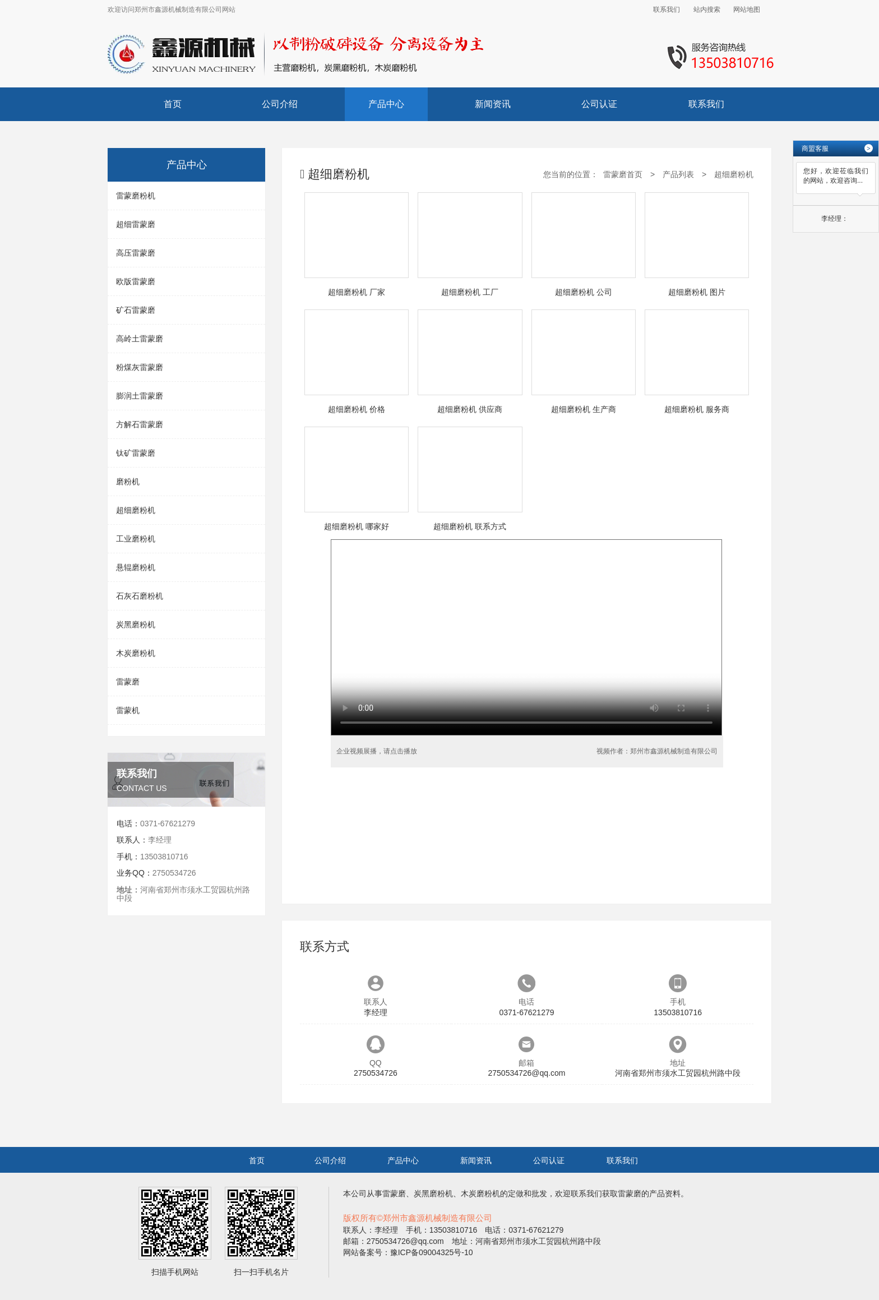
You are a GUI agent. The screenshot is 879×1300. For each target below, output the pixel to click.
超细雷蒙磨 (135, 224)
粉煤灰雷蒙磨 (139, 367)
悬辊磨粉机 (135, 567)
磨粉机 (128, 481)
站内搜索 (706, 9)
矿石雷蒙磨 (135, 310)
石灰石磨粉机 (139, 595)
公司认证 (599, 104)
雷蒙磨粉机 (135, 195)
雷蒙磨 (128, 681)
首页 (173, 104)
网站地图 (746, 9)
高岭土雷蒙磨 (139, 338)
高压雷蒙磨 (135, 252)
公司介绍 (280, 104)
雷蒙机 (128, 710)
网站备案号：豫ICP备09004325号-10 (408, 1252)
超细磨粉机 (135, 510)
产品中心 (386, 104)
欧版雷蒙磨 (135, 281)
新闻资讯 (493, 104)
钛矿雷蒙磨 (135, 452)
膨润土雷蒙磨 (139, 395)
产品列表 (678, 174)
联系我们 (666, 9)
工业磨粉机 (135, 538)
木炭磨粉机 (135, 653)
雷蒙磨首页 (622, 174)
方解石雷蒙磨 (139, 424)
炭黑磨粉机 (135, 624)
